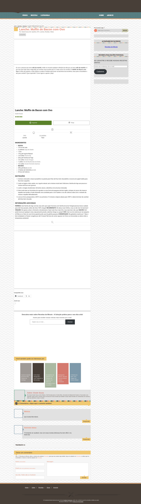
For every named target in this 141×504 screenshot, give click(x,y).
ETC (38, 32)
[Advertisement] (38, 338)
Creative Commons (67, 498)
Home (26, 486)
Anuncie (110, 15)
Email (25, 467)
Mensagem (50, 460)
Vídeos (25, 15)
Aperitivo (25, 26)
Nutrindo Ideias (30, 426)
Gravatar (46, 455)
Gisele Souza (25, 32)
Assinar (70, 320)
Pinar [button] (71, 122)
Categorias (45, 15)
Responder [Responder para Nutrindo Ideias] (86, 438)
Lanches (42, 32)
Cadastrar (100, 72)
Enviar (84, 476)
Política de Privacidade (78, 500)
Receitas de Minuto (111, 47)
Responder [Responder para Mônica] (86, 420)
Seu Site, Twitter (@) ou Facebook (25, 473)
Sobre (101, 15)
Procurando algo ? (99, 27)
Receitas (34, 15)
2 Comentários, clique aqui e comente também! (35, 402)
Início (15, 26)
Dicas (48, 486)
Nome (20, 460)
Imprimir (33, 122)
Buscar (125, 30)
